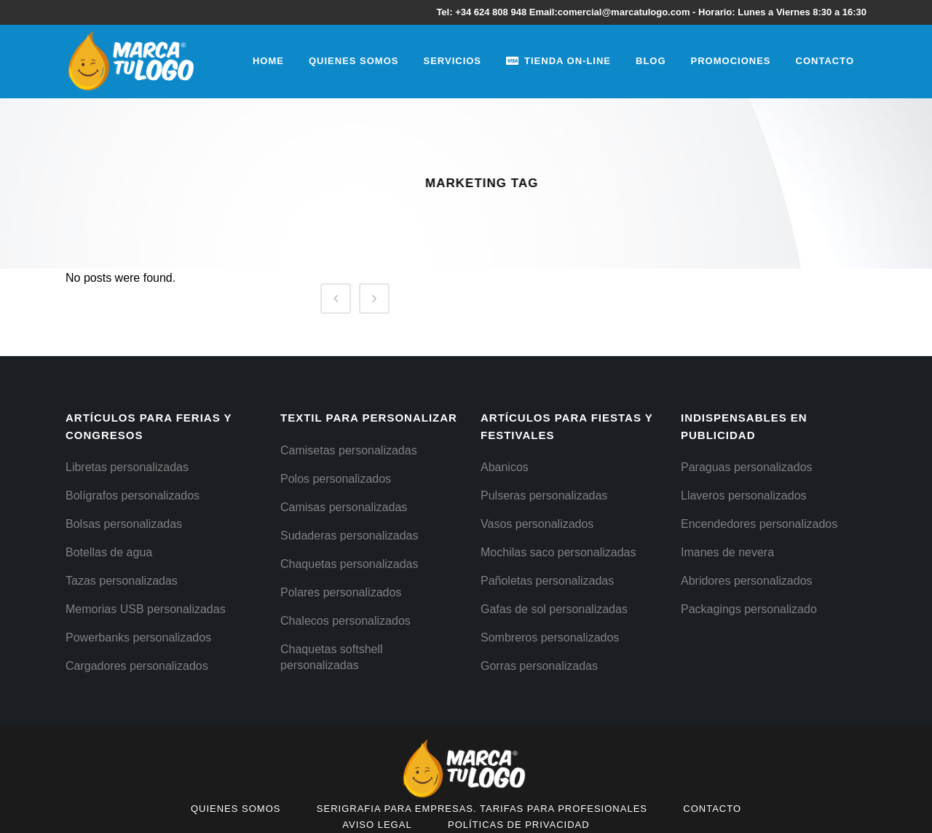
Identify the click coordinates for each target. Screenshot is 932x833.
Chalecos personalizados (345, 621)
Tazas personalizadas (122, 581)
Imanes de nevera (727, 552)
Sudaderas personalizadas (349, 535)
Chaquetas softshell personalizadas (331, 657)
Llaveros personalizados (744, 495)
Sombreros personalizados (550, 637)
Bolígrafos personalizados (133, 495)
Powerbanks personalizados (138, 637)
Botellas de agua (109, 552)
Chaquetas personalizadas (349, 564)
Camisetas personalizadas (348, 450)
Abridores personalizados (747, 581)
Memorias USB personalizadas (146, 609)
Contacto (712, 808)
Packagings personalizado (749, 609)
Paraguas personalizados (747, 467)
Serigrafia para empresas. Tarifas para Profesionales (482, 808)
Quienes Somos (236, 808)
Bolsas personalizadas (124, 524)
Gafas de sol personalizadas (554, 609)
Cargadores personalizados (137, 666)
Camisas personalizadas (343, 507)
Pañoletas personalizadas (547, 581)
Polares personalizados (340, 592)
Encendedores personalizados (759, 524)
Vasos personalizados (537, 524)
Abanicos (505, 467)
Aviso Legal (376, 824)
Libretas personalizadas (127, 467)
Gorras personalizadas (539, 666)
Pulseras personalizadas (544, 495)
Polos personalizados (335, 479)
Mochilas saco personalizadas (558, 552)
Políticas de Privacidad (519, 824)
